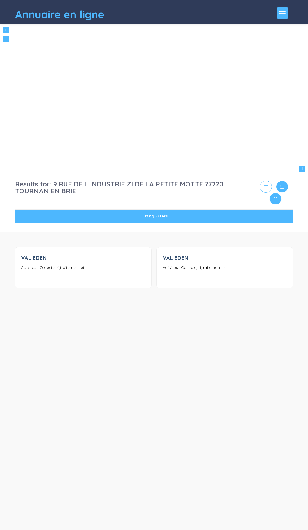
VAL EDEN (34, 257)
